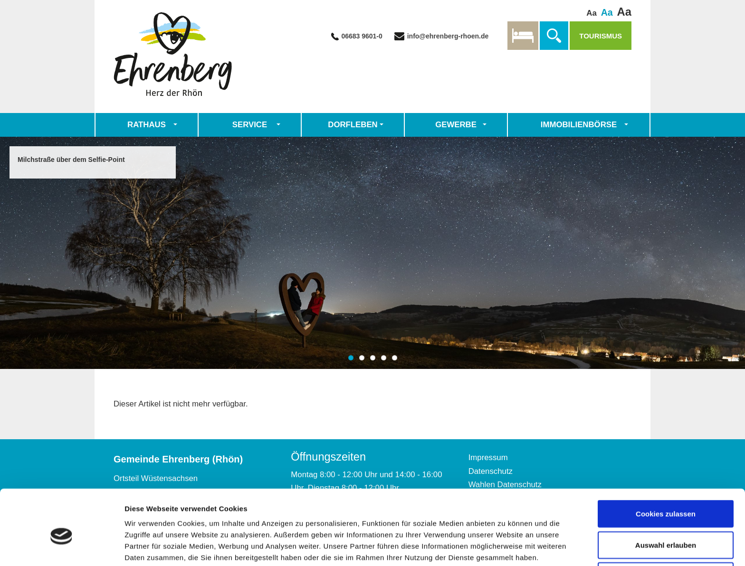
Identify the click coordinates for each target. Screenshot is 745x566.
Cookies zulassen (666, 467)
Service (249, 124)
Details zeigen (505, 542)
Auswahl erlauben (665, 498)
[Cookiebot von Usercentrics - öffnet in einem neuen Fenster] (61, 547)
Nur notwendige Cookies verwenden (665, 535)
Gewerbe (456, 124)
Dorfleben (352, 124)
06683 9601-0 (361, 36)
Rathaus (146, 124)
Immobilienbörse (579, 124)
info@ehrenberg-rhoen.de (446, 36)
